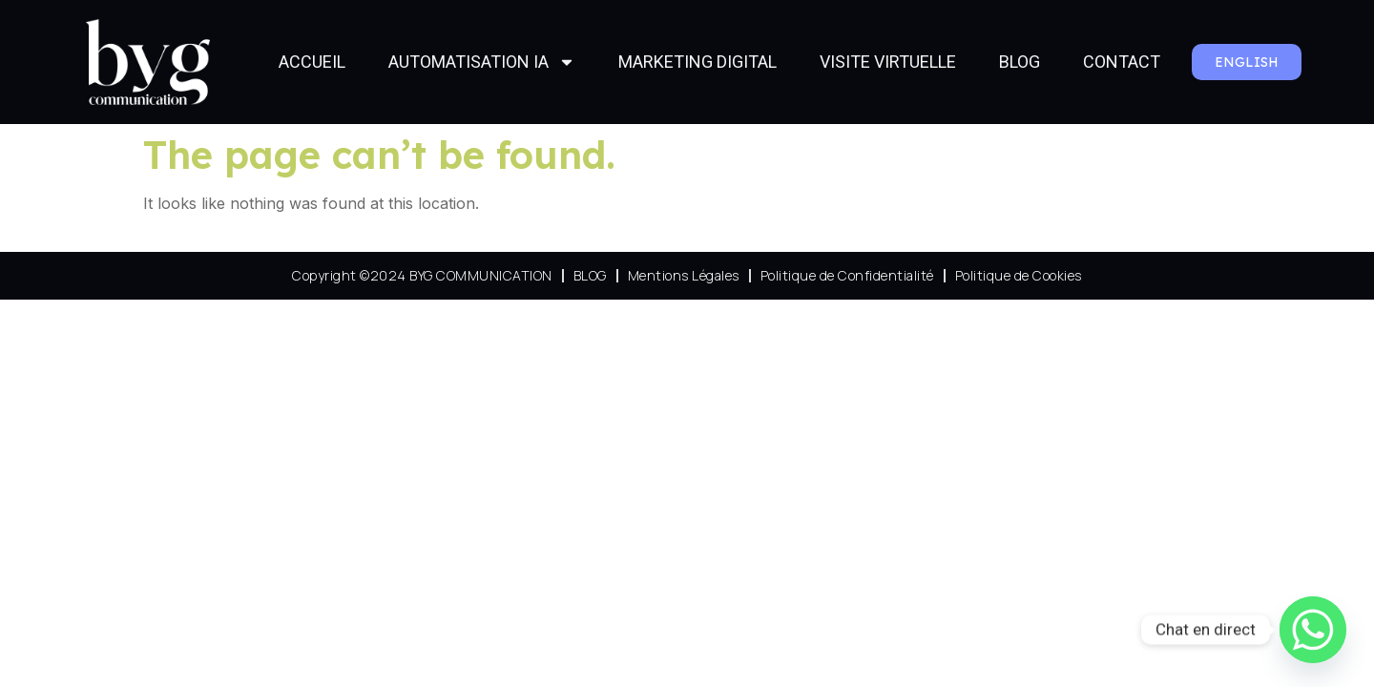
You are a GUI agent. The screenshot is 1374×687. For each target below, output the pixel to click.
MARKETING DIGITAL (697, 62)
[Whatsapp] (1313, 629)
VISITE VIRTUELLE (888, 62)
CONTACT (1121, 62)
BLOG (1019, 62)
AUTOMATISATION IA (481, 62)
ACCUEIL (312, 62)
